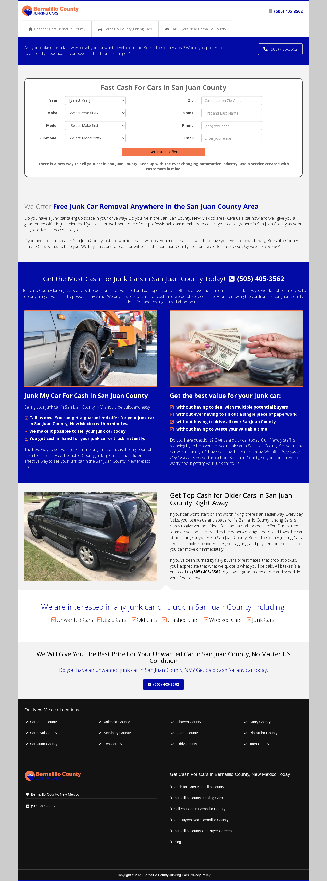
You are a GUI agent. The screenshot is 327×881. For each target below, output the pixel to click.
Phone (188, 125)
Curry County (259, 722)
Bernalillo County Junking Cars (198, 798)
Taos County (259, 744)
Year (53, 100)
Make (52, 112)
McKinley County (117, 733)
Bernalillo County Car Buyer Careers (203, 831)
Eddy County (187, 744)
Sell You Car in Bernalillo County (200, 809)
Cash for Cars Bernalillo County (199, 787)
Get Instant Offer (163, 151)
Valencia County (117, 722)
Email (189, 137)
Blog (177, 842)
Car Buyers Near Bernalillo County (201, 820)
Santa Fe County (43, 722)
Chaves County (189, 722)
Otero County (187, 733)
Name (188, 112)
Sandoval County (43, 733)
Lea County (113, 744)
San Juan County (43, 744)
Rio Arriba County (263, 733)
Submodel (48, 137)
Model (51, 125)
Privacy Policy (200, 875)
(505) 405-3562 (260, 278)
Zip (191, 100)
